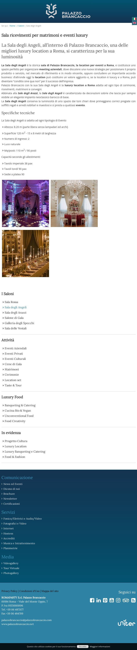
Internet (8, 528)
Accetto (82, 646)
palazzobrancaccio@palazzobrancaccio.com (26, 619)
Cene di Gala (13, 364)
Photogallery (10, 572)
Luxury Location (16, 446)
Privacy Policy (9, 590)
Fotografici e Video (14, 523)
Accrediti (8, 537)
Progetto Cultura (16, 441)
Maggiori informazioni (100, 646)
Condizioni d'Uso (29, 590)
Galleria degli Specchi (19, 323)
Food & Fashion (15, 456)
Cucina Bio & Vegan (18, 410)
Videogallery (10, 562)
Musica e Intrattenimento (18, 542)
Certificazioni (11, 503)
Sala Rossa (11, 302)
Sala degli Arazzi (15, 312)
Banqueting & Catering (20, 405)
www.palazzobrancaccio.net (17, 623)
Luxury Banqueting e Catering (25, 451)
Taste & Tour (13, 385)
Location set (13, 380)
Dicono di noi (11, 488)
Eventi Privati (14, 353)
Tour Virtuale (11, 567)
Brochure (8, 493)
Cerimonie (12, 374)
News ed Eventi (12, 483)
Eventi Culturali (15, 359)
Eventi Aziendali (16, 348)
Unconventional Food (19, 415)
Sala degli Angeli (16, 307)
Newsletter (9, 498)
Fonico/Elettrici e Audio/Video (21, 518)
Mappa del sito (49, 590)
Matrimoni (12, 369)
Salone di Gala (14, 318)
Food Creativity (15, 421)
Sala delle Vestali (16, 328)
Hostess (7, 533)
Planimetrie (10, 547)
